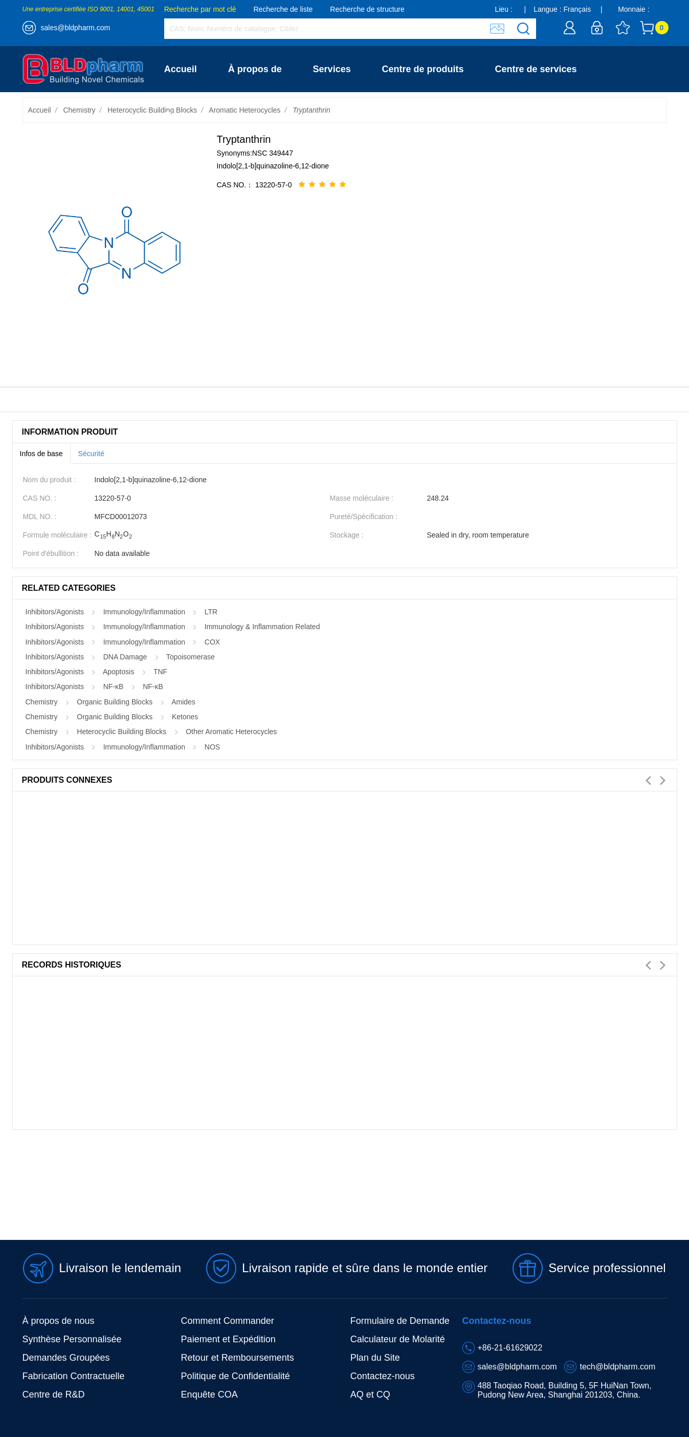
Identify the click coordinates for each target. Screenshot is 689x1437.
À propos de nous (59, 1321)
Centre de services (536, 69)
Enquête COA (209, 1394)
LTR (211, 612)
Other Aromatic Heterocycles (231, 731)
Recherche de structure (367, 9)
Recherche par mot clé (200, 9)
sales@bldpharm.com (75, 28)
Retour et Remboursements (237, 1358)
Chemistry (79, 110)
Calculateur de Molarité (397, 1339)
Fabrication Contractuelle (74, 1376)
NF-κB (113, 686)
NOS (212, 747)
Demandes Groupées (66, 1358)
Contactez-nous (198, 115)
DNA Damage (125, 657)
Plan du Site (375, 1358)
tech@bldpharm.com (617, 1366)
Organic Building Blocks (114, 702)
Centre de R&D (54, 1394)
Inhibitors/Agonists (55, 612)
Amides (183, 702)
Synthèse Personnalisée (72, 1339)
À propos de (255, 69)
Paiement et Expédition (228, 1339)
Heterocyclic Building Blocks (152, 110)
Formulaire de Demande (400, 1321)
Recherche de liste (283, 9)
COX (212, 642)
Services (332, 69)
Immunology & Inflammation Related (262, 627)
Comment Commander (227, 1321)
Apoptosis (118, 672)
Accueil (180, 69)
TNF (160, 672)
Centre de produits (423, 69)
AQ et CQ (370, 1394)
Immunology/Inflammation (144, 612)
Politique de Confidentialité (235, 1376)
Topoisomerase (190, 657)
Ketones (185, 717)
